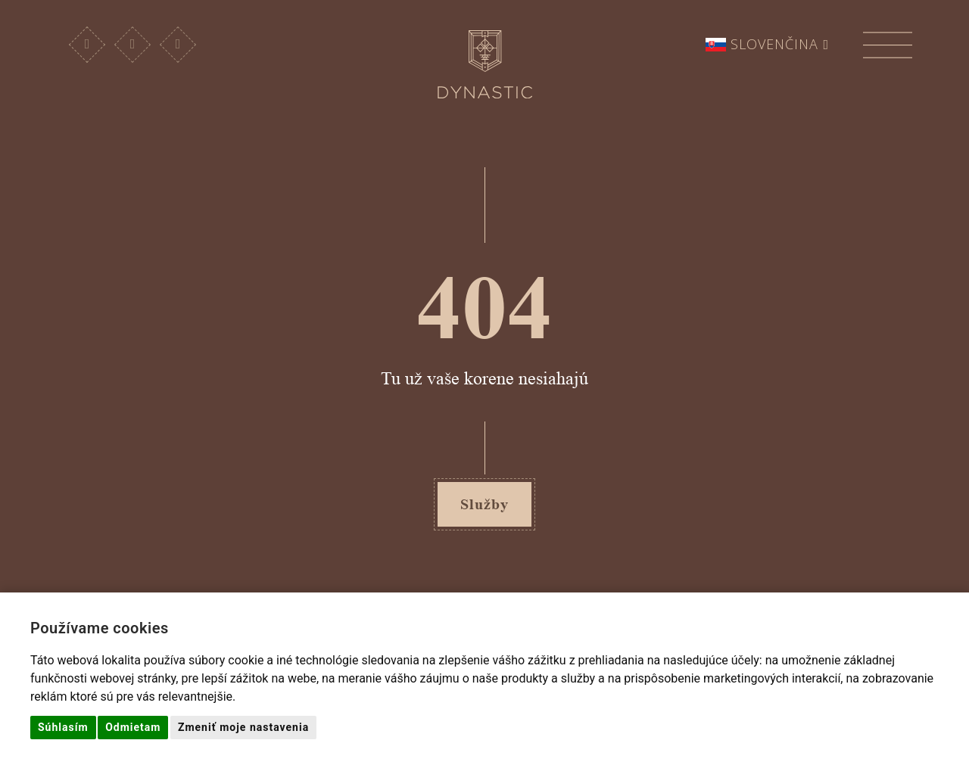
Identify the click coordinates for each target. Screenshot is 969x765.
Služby (484, 504)
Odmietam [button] (132, 727)
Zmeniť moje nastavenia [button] (243, 727)
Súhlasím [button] (63, 727)
